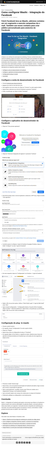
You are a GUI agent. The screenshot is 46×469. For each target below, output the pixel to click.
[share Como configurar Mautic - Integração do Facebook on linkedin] (19, 443)
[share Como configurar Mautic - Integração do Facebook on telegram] (29, 443)
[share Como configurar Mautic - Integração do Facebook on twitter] (17, 443)
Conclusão (5, 76)
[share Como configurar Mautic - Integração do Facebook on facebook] (24, 443)
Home (3, 5)
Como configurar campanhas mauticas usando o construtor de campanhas (21, 421)
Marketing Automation (6, 432)
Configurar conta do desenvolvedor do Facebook (14, 70)
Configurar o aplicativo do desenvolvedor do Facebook (16, 72)
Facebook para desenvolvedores (14, 83)
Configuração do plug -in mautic (10, 74)
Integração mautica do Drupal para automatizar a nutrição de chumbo (19, 423)
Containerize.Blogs (9, 10)
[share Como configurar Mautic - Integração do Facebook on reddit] (22, 443)
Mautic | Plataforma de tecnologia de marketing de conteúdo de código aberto (21, 419)
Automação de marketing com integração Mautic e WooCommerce (19, 425)
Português (39, 1)
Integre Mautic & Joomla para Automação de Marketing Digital (17, 427)
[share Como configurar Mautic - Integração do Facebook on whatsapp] (27, 443)
